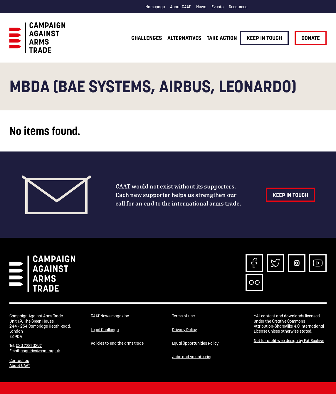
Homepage (155, 6)
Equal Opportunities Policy (195, 343)
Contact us (19, 360)
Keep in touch (264, 37)
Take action (222, 37)
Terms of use (183, 316)
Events (217, 6)
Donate (310, 37)
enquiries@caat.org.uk (40, 350)
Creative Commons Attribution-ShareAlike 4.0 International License (289, 326)
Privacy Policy (184, 329)
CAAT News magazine (110, 316)
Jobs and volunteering (192, 356)
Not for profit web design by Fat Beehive (289, 340)
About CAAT (180, 6)
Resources (238, 6)
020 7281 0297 (29, 345)
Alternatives (184, 37)
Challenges (146, 37)
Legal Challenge (105, 329)
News (201, 6)
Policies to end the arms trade (117, 343)
